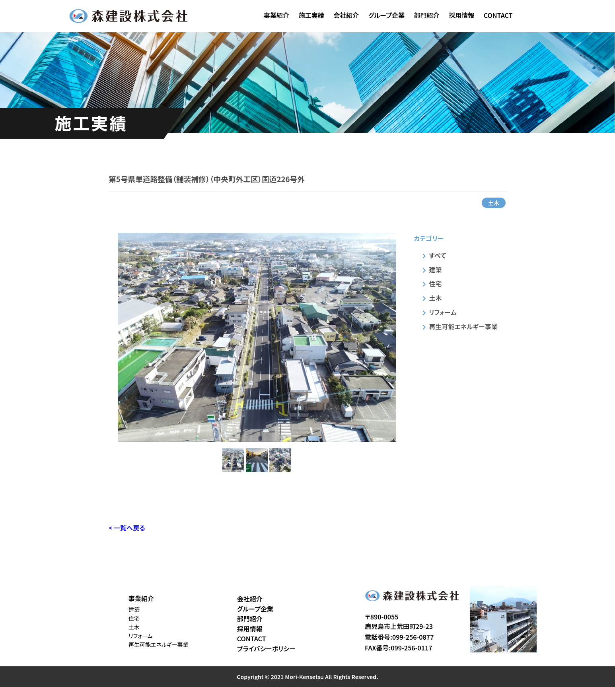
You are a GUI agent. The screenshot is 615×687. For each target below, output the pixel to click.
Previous (112, 337)
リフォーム (443, 312)
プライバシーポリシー (266, 648)
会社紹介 (346, 15)
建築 (435, 269)
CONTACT (498, 15)
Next (402, 337)
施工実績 (311, 15)
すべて (437, 255)
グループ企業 (386, 15)
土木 (493, 203)
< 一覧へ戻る (127, 527)
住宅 (435, 283)
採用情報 (461, 15)
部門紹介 (427, 15)
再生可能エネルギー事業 (463, 326)
